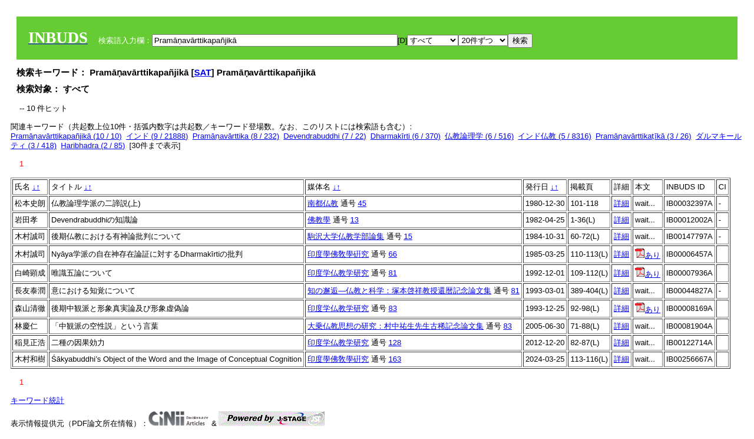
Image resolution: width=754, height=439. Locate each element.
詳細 (621, 203)
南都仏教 (322, 203)
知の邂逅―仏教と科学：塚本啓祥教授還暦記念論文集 (399, 290)
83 (392, 308)
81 (392, 272)
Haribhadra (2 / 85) (93, 145)
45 (362, 203)
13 (354, 219)
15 (408, 236)
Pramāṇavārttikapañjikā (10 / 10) (66, 136)
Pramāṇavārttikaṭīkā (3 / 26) (644, 136)
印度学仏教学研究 (338, 272)
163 (394, 359)
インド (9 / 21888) (157, 136)
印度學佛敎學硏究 (338, 254)
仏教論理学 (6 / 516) (479, 136)
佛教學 (318, 219)
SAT (202, 72)
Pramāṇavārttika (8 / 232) (236, 136)
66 (392, 254)
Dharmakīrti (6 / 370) (406, 136)
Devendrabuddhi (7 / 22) (324, 136)
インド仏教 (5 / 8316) (554, 136)
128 (394, 342)
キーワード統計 (37, 400)
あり (647, 255)
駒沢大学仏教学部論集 (345, 236)
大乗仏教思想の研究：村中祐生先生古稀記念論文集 (395, 326)
